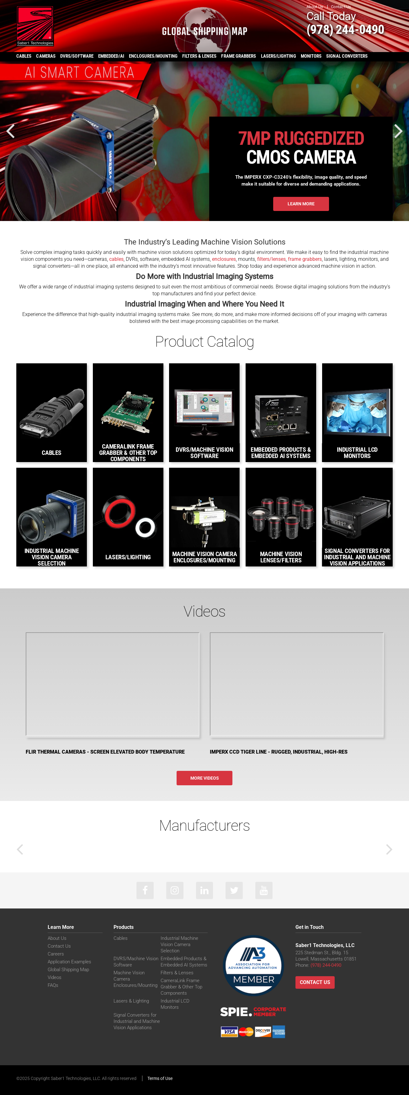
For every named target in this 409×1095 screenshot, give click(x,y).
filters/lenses (271, 259)
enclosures (224, 259)
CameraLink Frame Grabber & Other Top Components (181, 987)
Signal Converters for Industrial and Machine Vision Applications (137, 1021)
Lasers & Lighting (131, 1001)
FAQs (53, 985)
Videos (54, 977)
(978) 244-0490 (345, 29)
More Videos (204, 778)
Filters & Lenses (177, 973)
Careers (56, 954)
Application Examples (69, 962)
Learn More (301, 203)
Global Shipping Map (68, 969)
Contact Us (341, 6)
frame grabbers (305, 259)
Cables (121, 938)
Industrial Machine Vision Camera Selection (179, 944)
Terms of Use (160, 1078)
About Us (314, 6)
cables (116, 259)
